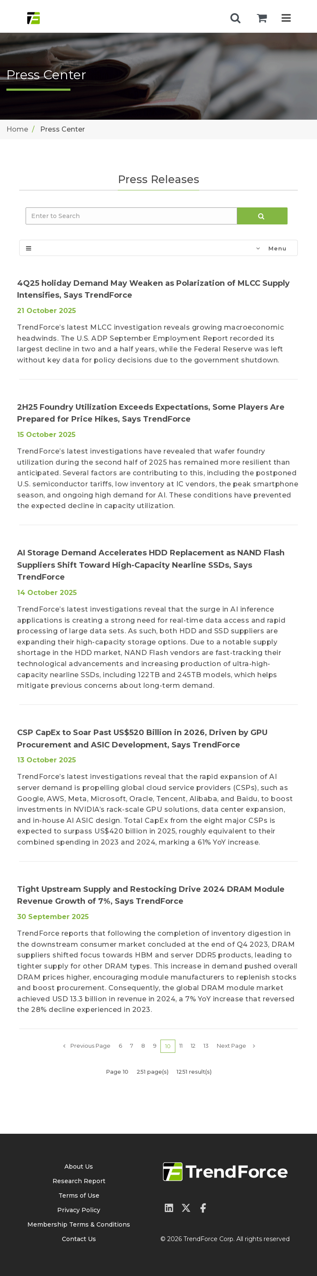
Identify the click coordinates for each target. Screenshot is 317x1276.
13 (206, 1045)
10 (168, 1046)
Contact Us (79, 1239)
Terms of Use (78, 1195)
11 (181, 1045)
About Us (78, 1166)
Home (17, 129)
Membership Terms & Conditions (78, 1224)
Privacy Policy (78, 1210)
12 (193, 1045)
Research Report (78, 1181)
